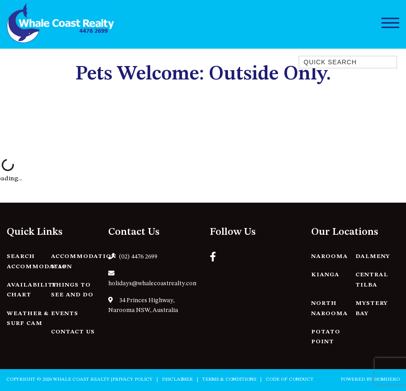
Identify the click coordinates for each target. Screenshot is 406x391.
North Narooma (329, 308)
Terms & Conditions (229, 379)
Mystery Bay (371, 308)
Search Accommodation (39, 262)
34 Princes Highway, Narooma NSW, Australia (143, 305)
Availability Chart (32, 290)
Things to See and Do (72, 290)
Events (64, 313)
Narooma (329, 256)
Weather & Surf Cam (28, 319)
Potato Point (325, 337)
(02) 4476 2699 (132, 256)
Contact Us (73, 332)
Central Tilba (371, 280)
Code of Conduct (289, 379)
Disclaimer (177, 379)
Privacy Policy (132, 379)
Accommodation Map (83, 262)
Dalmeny (372, 256)
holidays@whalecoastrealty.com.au (152, 278)
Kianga (325, 275)
